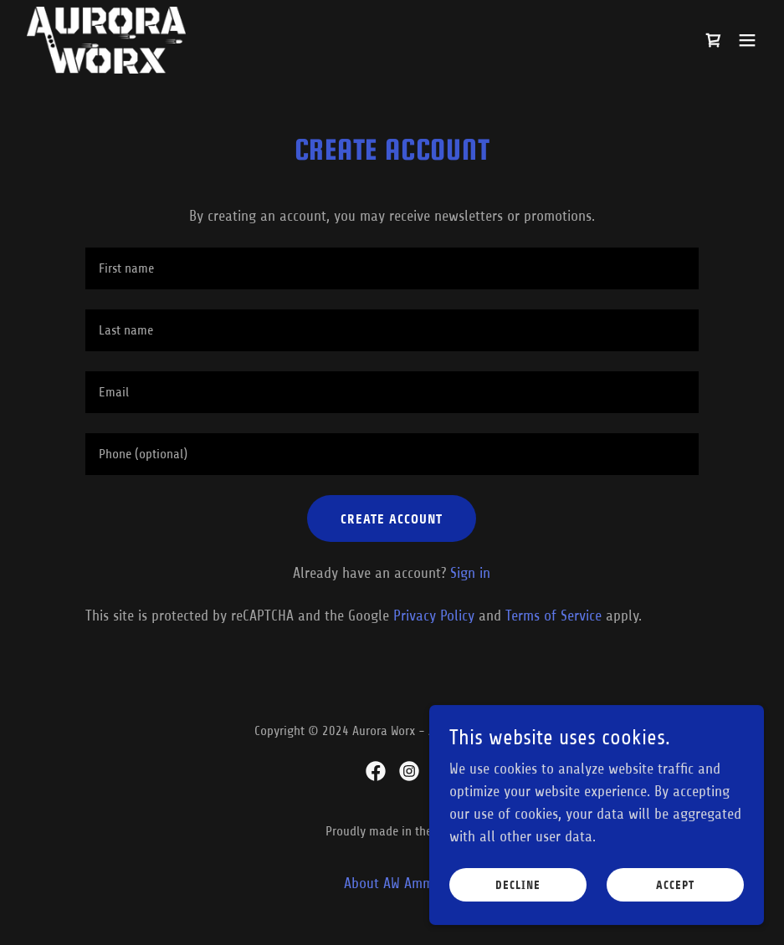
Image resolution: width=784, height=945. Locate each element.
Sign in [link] (470, 572)
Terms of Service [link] (553, 615)
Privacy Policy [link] (433, 615)
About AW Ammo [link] (392, 883)
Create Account (392, 519)
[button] (747, 40)
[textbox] (392, 268)
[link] (106, 40)
